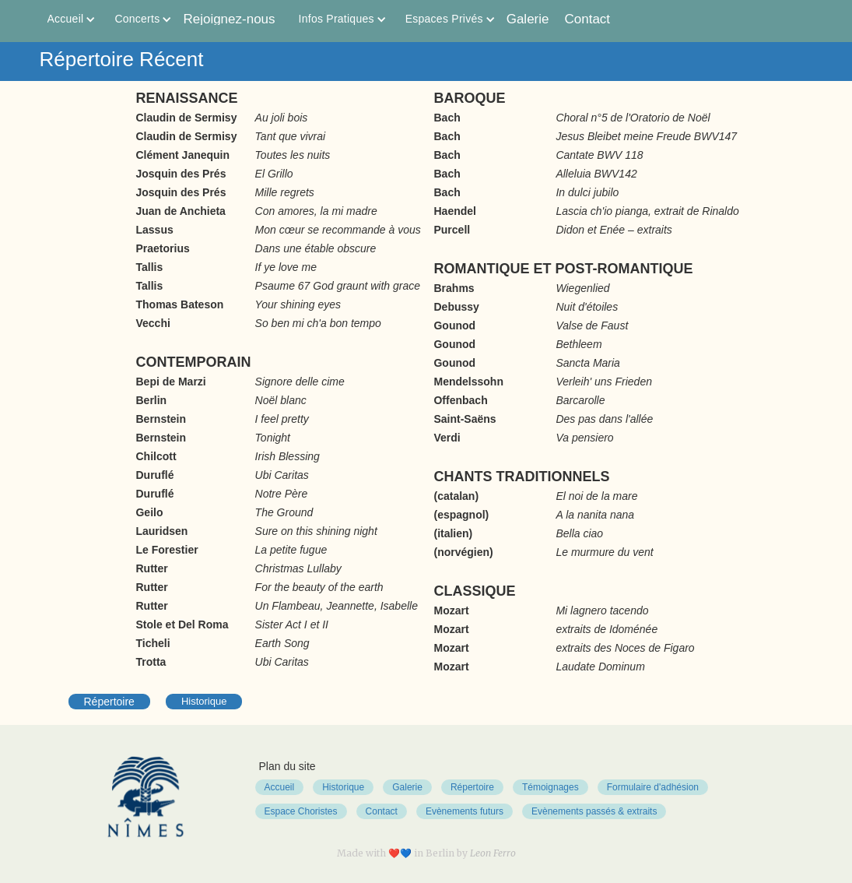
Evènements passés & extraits (594, 811)
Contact (588, 19)
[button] (66, 19)
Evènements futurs (464, 811)
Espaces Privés (444, 19)
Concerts (137, 19)
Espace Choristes (301, 811)
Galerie (528, 19)
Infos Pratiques (336, 19)
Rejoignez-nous (229, 19)
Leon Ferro (493, 853)
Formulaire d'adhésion (653, 787)
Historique (204, 701)
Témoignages (550, 787)
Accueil (65, 19)
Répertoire (109, 701)
